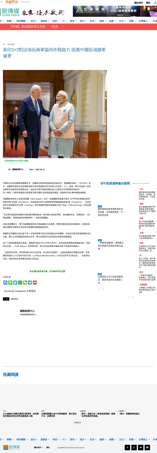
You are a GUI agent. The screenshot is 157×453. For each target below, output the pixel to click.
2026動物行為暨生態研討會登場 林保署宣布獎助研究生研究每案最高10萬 (21, 414)
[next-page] (103, 289)
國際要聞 (14, 299)
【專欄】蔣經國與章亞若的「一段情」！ (37, 26)
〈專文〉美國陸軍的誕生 (129, 413)
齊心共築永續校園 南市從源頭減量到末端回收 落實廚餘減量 (147, 224)
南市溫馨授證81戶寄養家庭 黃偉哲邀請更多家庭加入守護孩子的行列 (147, 210)
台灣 (141, 233)
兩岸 (42, 411)
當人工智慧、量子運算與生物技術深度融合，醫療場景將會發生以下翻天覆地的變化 (147, 263)
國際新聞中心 (17, 169)
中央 (100, 206)
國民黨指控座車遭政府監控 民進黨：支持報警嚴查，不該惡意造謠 (111, 212)
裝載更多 (78, 422)
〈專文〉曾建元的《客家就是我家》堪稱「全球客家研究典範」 (97, 414)
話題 (100, 274)
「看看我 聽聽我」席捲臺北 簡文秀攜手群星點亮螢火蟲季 (111, 246)
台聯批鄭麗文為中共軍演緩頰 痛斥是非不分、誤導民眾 (59, 414)
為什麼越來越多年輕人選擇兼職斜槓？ (147, 237)
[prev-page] (99, 289)
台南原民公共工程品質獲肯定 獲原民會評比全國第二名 (110, 279)
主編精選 (143, 284)
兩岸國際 (11, 44)
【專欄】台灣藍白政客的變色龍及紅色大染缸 (147, 289)
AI (141, 255)
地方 (100, 240)
